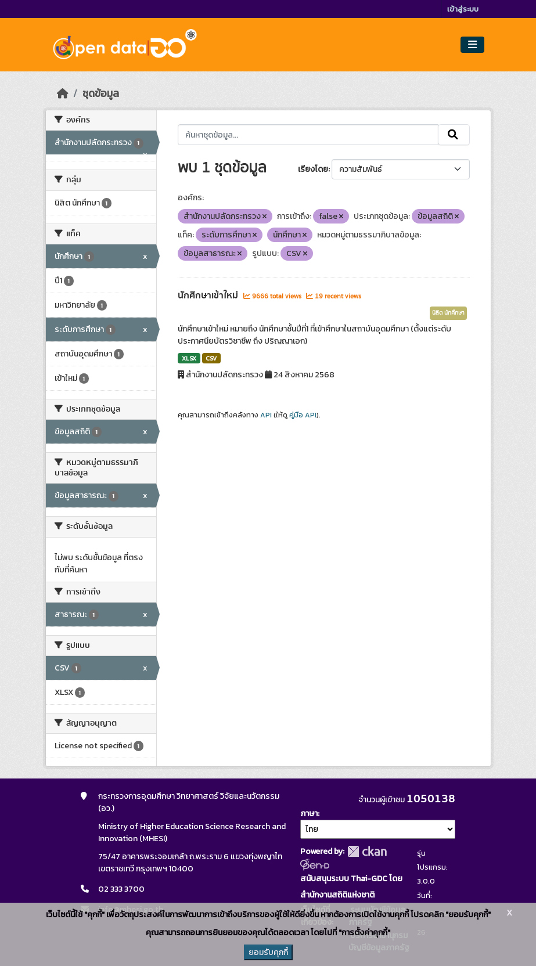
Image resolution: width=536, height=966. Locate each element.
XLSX (189, 358)
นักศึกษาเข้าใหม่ (209, 295)
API (266, 415)
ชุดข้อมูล (100, 93)
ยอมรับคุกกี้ (268, 952)
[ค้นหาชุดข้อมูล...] (308, 134)
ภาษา (309, 814)
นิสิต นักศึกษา (448, 313)
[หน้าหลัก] (63, 93)
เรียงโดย (313, 169)
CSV (211, 358)
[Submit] (454, 134)
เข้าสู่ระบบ (463, 9)
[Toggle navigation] (472, 45)
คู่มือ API (302, 415)
